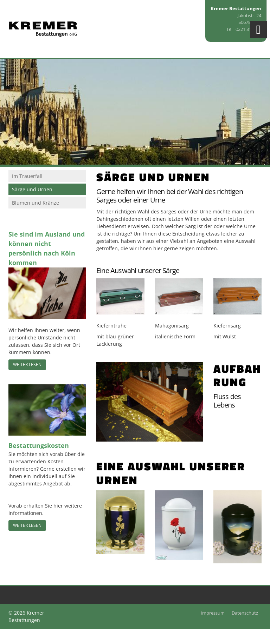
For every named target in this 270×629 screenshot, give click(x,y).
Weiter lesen (27, 365)
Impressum (213, 613)
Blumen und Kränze (35, 202)
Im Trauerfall (27, 176)
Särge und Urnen (32, 189)
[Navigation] (258, 29)
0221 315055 (248, 29)
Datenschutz (245, 613)
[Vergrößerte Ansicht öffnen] (120, 296)
